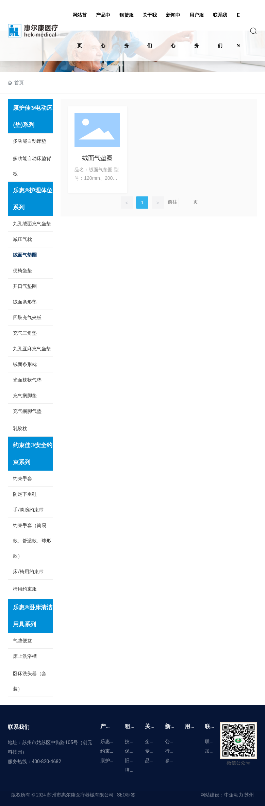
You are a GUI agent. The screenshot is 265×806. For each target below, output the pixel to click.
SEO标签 (126, 795)
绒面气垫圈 (97, 157)
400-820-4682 (46, 761)
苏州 (248, 795)
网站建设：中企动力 (221, 795)
